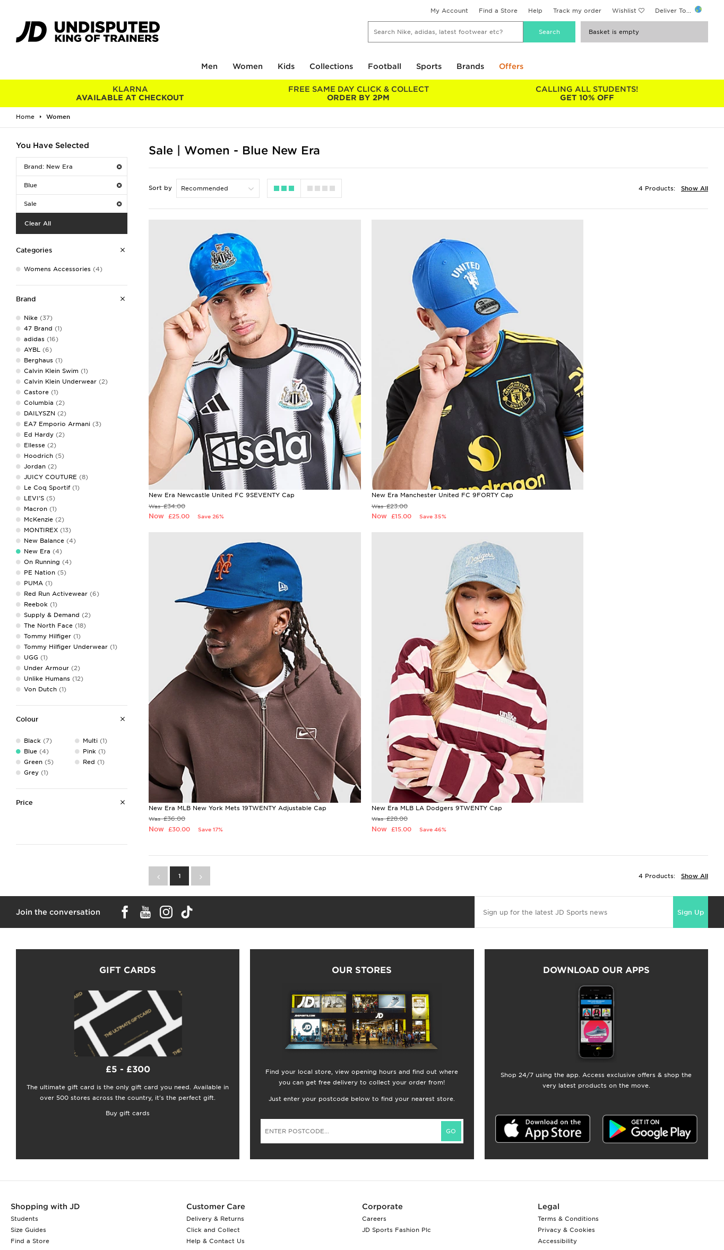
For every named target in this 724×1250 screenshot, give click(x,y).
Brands (470, 66)
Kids (286, 66)
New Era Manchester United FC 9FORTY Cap (409, 453)
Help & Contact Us (215, 1157)
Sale (73, 203)
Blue (73, 185)
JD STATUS (27, 1168)
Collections (331, 66)
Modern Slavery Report (574, 1190)
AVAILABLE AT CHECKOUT (130, 93)
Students (24, 1135)
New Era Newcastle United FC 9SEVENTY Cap (222, 453)
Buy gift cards (128, 1029)
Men (209, 66)
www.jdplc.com (141, 1232)
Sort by (160, 188)
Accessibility (557, 1157)
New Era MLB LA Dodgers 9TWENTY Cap (214, 723)
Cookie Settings (563, 1168)
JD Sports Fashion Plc (396, 1146)
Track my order (577, 10)
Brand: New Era (73, 166)
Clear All (37, 223)
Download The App (41, 1179)
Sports (429, 66)
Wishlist (624, 10)
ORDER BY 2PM (358, 93)
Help (535, 10)
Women (247, 66)
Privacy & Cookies (566, 1146)
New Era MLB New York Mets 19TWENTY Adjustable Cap (617, 453)
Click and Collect (213, 1146)
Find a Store (498, 10)
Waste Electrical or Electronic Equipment (251, 1179)
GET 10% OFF (587, 93)
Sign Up (690, 828)
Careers (374, 1135)
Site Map (551, 1179)
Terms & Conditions (568, 1135)
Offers (511, 66)
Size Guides (28, 1146)
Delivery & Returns (215, 1135)
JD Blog (23, 1190)
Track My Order (210, 1168)
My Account (449, 10)
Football (384, 66)
